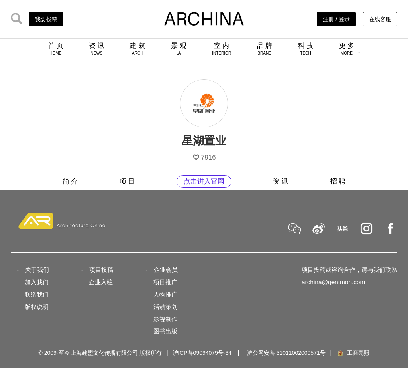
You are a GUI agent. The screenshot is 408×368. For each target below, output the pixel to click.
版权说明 (37, 306)
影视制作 (165, 319)
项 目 (127, 181)
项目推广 (165, 282)
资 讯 (96, 48)
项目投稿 (101, 269)
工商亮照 (353, 353)
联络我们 (37, 294)
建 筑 (137, 48)
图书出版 (165, 331)
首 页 (55, 48)
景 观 (178, 48)
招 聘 (338, 181)
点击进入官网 (204, 181)
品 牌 (265, 48)
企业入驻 (101, 282)
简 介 (70, 181)
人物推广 (165, 294)
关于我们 (37, 269)
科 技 (306, 48)
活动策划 (165, 306)
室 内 (221, 48)
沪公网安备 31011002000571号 (286, 353)
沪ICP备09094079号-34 (202, 353)
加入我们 (37, 282)
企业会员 (166, 269)
